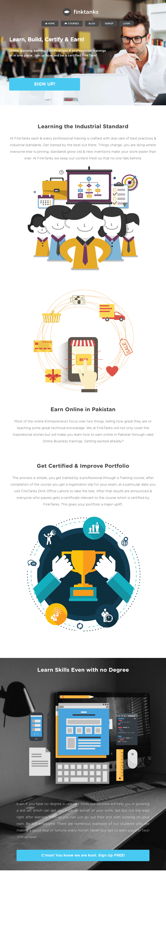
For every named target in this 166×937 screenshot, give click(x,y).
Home (50, 23)
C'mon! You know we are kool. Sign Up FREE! (83, 855)
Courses (71, 23)
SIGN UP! (44, 84)
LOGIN (126, 23)
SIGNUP (109, 23)
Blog (92, 23)
